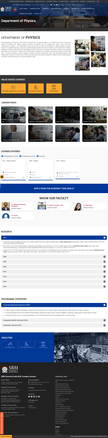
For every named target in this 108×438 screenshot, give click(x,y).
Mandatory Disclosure (61, 422)
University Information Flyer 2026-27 (37, 391)
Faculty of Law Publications (62, 424)
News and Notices (6, 436)
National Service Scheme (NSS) (63, 390)
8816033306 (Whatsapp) (35, 385)
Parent (57, 430)
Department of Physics (18, 29)
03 (41, 383)
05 (45, 383)
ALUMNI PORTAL (64, 1)
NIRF (56, 383)
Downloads (91, 1)
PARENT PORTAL (40, 1)
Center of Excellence (16, 1)
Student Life (70, 9)
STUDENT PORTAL (52, 1)
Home (2, 29)
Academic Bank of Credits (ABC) (63, 394)
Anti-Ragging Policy (60, 416)
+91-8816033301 (34, 383)
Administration (33, 9)
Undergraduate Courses (11, 156)
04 (43, 383)
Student (57, 432)
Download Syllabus (9, 177)
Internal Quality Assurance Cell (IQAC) (64, 381)
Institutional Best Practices (62, 384)
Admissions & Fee (53, 9)
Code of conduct (59, 418)
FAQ (98, 1)
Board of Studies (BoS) (61, 420)
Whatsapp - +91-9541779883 (79, 5)
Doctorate (42, 156)
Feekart (82, 1)
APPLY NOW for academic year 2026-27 (54, 189)
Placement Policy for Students (63, 409)
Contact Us (22, 14)
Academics (8, 29)
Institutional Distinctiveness (62, 386)
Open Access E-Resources (62, 400)
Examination (29, 1)
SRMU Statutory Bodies (61, 413)
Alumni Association (82, 9)
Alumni (57, 434)
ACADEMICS (43, 9)
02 (39, 383)
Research (62, 9)
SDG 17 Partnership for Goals (62, 407)
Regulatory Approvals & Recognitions (64, 411)
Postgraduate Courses (28, 156)
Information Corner (96, 9)
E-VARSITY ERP (74, 1)
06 (48, 383)
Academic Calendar (60, 401)
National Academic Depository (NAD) (64, 392)
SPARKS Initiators (59, 405)
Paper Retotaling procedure (83, 436)
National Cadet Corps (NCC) (62, 388)
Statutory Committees (60, 415)
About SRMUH (23, 9)
